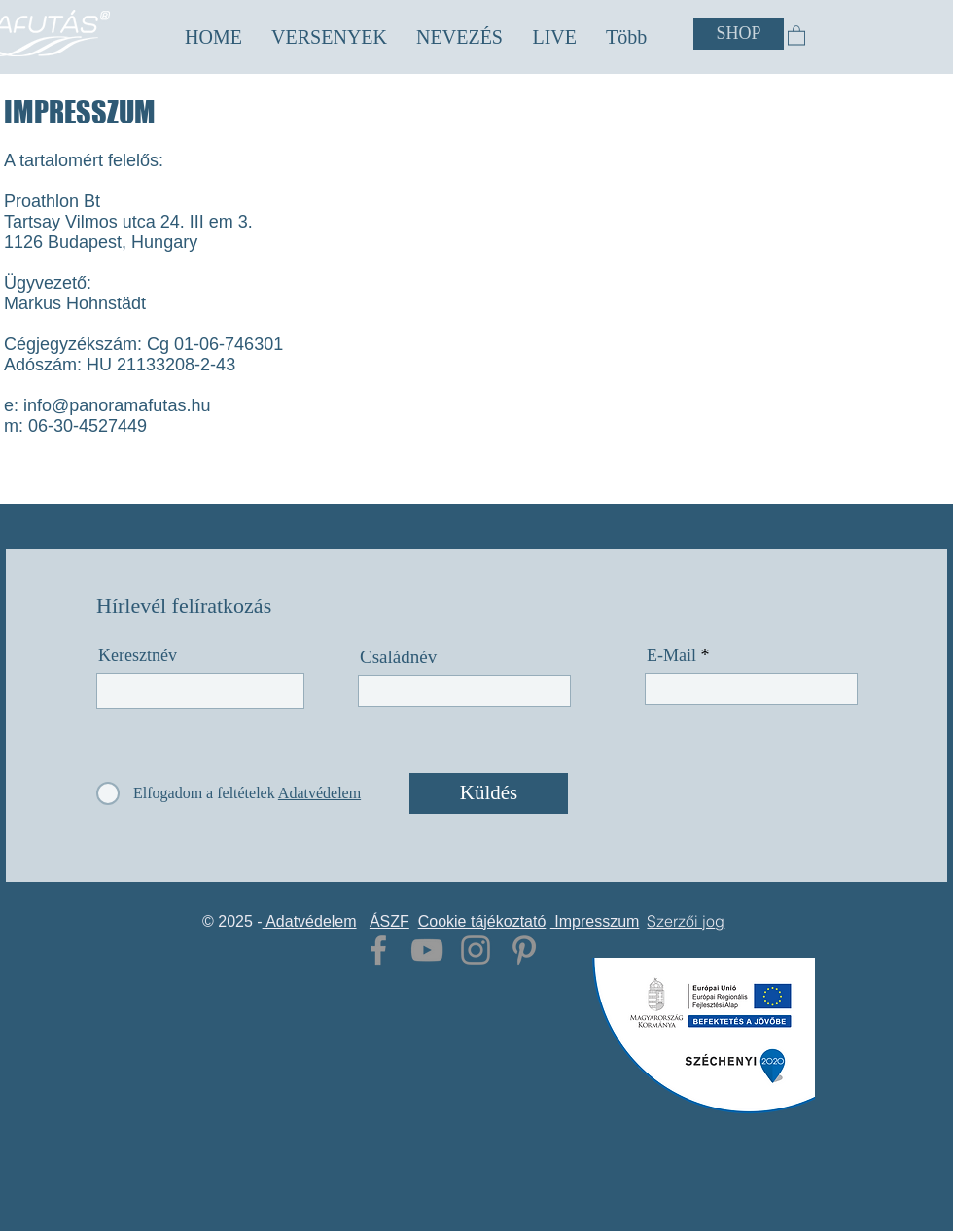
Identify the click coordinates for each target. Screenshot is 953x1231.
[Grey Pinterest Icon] (524, 950)
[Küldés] (488, 793)
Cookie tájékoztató (482, 921)
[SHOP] (738, 34)
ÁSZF (389, 921)
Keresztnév (137, 655)
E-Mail (671, 655)
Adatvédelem (310, 921)
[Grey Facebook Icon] (378, 950)
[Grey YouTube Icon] (426, 950)
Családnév (398, 657)
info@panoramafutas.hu (116, 405)
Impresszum (595, 921)
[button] (329, 37)
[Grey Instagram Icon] (475, 950)
